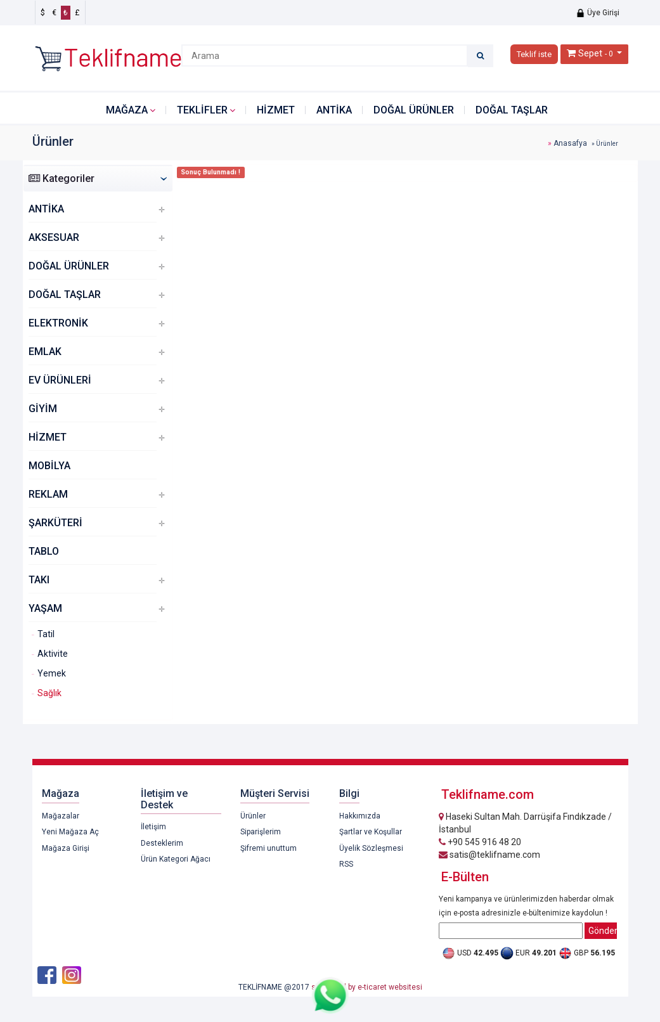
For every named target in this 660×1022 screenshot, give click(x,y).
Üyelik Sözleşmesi (371, 848)
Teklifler (202, 110)
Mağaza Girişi (65, 848)
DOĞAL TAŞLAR (512, 110)
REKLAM (48, 494)
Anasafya (570, 143)
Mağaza (127, 110)
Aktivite (52, 654)
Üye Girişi (597, 12)
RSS (346, 864)
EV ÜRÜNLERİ (60, 380)
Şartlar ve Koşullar (370, 831)
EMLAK (45, 352)
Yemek (51, 673)
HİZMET (276, 110)
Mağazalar (60, 816)
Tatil (46, 634)
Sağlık (49, 693)
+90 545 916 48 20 (480, 842)
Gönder (602, 931)
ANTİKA (334, 110)
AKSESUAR (54, 237)
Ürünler (253, 816)
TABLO (44, 551)
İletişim (153, 826)
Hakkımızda (359, 816)
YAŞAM (45, 608)
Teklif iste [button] (534, 54)
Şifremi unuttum (268, 848)
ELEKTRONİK (58, 323)
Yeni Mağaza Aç (70, 831)
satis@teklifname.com (489, 855)
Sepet (590, 53)
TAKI (39, 580)
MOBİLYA (49, 466)
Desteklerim (162, 843)
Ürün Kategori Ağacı (175, 859)
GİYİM (43, 409)
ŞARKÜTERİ (55, 523)
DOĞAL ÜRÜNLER (413, 110)
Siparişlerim (260, 831)
